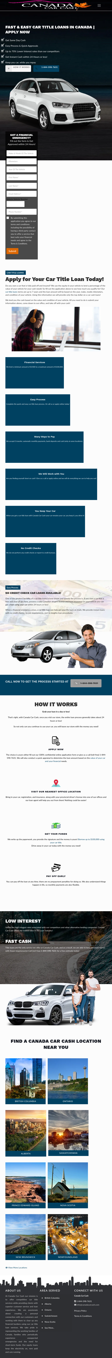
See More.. (49, 1328)
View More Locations (16, 1267)
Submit (12, 251)
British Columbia (52, 1298)
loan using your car (18, 604)
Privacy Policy (80, 1310)
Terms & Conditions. (19, 243)
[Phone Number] (21, 212)
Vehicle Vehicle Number (17, 199)
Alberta (48, 1304)
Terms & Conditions (83, 1316)
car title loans (11, 292)
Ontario (48, 1310)
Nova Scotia (50, 1322)
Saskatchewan (51, 1316)
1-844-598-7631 (48, 951)
